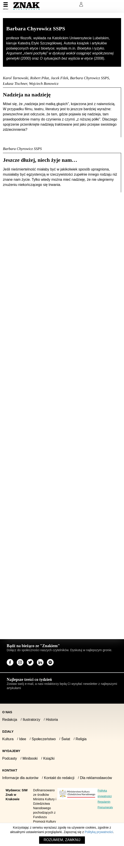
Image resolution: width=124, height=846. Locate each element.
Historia (52, 719)
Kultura (8, 739)
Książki (49, 758)
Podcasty (9, 758)
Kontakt (9, 770)
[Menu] (6, 6)
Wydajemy (11, 751)
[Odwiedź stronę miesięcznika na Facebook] (10, 662)
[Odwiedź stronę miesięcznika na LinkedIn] (40, 662)
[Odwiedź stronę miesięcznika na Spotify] (50, 662)
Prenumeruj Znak (59, 4)
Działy (8, 731)
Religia (81, 739)
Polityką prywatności (99, 832)
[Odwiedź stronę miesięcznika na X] (30, 662)
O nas (7, 712)
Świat (65, 739)
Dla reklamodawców (96, 778)
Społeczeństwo (44, 739)
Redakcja (9, 719)
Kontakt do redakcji (59, 778)
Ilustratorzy (31, 719)
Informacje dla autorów (20, 778)
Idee (22, 739)
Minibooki (30, 758)
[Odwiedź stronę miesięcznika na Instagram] (20, 662)
